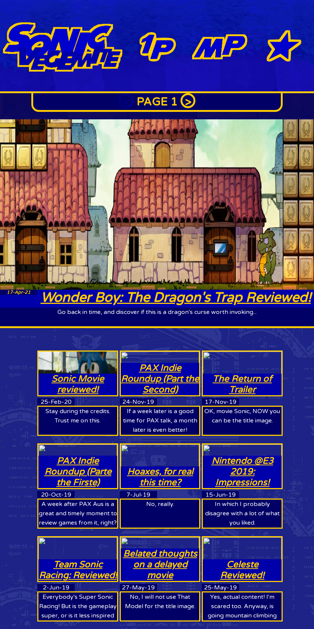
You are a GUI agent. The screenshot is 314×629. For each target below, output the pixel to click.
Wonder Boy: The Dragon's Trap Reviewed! (176, 298)
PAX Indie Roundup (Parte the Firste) (78, 472)
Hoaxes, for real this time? (160, 477)
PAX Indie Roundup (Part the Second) (160, 379)
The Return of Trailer (242, 384)
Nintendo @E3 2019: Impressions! (242, 472)
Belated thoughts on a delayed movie (160, 564)
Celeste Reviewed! (242, 570)
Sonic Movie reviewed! (77, 384)
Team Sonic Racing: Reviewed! (78, 570)
